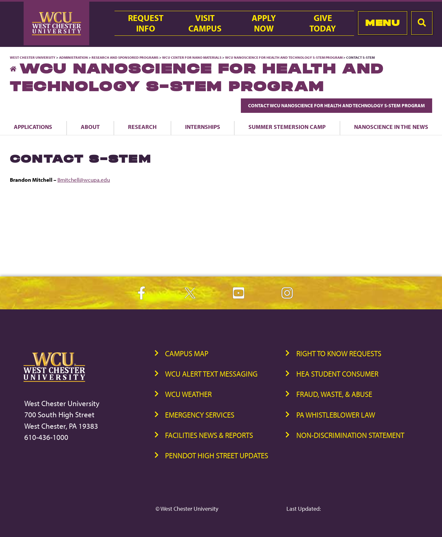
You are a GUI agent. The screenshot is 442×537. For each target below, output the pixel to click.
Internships (202, 127)
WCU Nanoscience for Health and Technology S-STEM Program (284, 57)
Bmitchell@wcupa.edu (83, 179)
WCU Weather (188, 394)
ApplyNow (264, 23)
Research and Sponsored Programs (125, 57)
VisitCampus (204, 23)
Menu (382, 23)
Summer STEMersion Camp (287, 127)
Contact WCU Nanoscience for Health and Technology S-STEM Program (336, 105)
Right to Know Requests (338, 353)
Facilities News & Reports (209, 435)
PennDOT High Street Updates (216, 455)
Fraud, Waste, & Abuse (334, 394)
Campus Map (186, 353)
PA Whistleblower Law (335, 415)
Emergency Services (199, 415)
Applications (33, 127)
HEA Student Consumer (337, 374)
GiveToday (322, 23)
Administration (73, 57)
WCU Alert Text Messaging (211, 374)
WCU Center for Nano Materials (191, 57)
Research (142, 127)
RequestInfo (145, 23)
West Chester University (32, 57)
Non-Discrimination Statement (350, 435)
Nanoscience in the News (391, 127)
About (90, 127)
